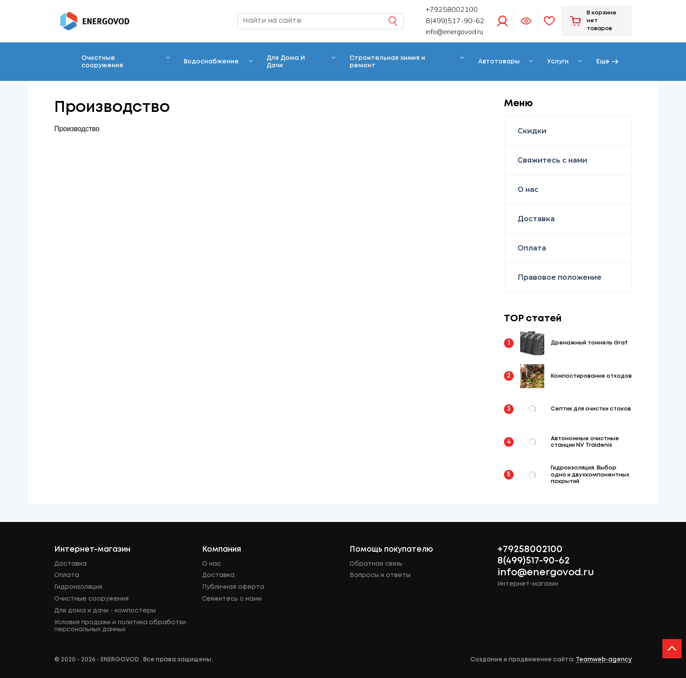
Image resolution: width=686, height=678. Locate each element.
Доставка (536, 219)
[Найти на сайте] (321, 21)
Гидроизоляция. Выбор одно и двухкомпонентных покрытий (590, 474)
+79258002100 (530, 549)
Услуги (558, 61)
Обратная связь (376, 564)
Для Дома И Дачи (285, 62)
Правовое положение (560, 277)
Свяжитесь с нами (552, 160)
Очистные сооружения (102, 62)
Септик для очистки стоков (591, 409)
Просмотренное (526, 21)
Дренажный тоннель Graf (589, 343)
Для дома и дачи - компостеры (105, 610)
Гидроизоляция (78, 587)
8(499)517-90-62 (533, 560)
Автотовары (499, 61)
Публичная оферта (233, 587)
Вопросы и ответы (380, 575)
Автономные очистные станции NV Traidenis (585, 442)
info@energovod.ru (454, 32)
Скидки (532, 131)
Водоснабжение (211, 61)
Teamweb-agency (604, 659)
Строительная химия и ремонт (387, 62)
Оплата (532, 248)
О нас (528, 189)
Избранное (549, 21)
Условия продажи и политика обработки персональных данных (120, 626)
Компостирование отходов (591, 376)
